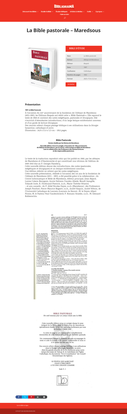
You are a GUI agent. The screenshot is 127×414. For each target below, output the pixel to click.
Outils (89, 12)
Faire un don (64, 15)
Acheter (71, 84)
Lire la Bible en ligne (22, 406)
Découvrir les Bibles (29, 12)
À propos (99, 12)
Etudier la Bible (46, 12)
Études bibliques (61, 12)
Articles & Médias (76, 12)
